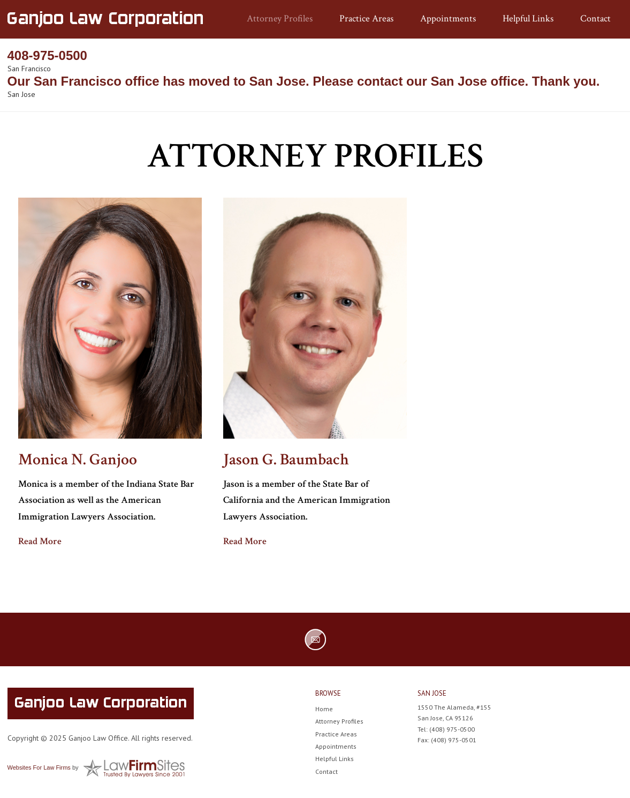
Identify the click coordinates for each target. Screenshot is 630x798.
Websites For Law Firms (39, 767)
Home (324, 709)
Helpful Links (528, 18)
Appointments (448, 18)
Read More (40, 541)
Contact (595, 18)
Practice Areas (366, 18)
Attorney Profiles (280, 18)
